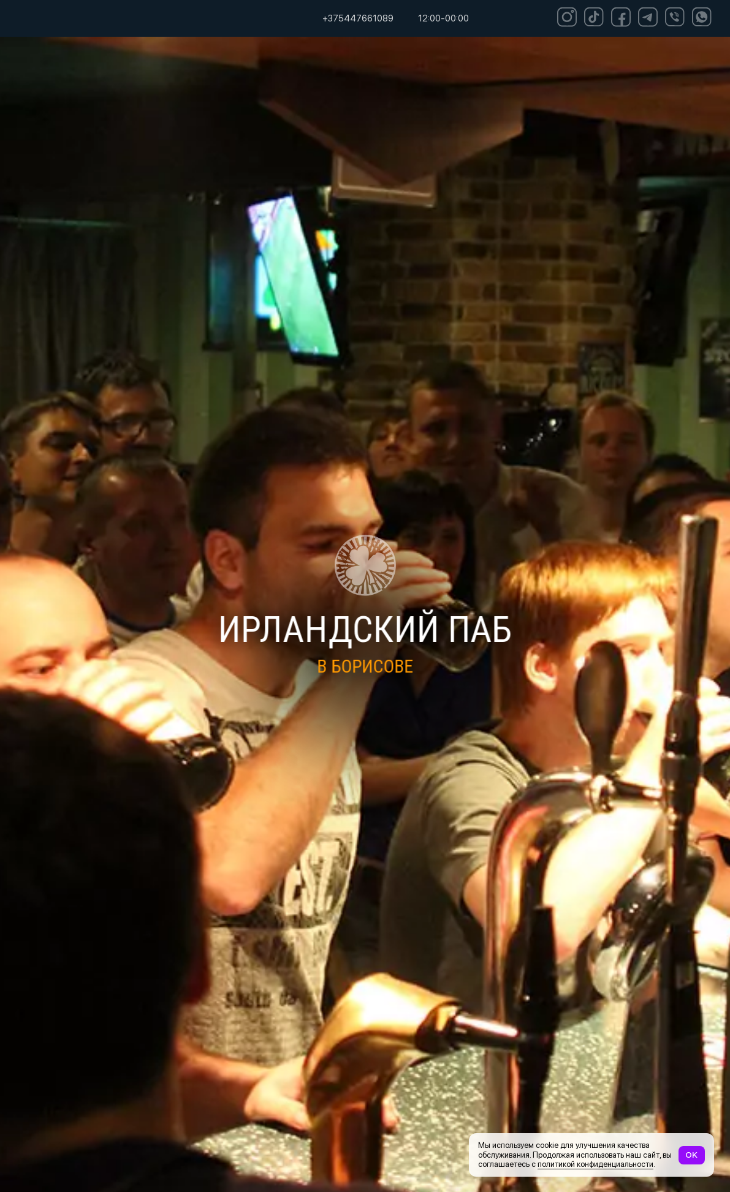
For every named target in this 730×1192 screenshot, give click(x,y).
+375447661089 (358, 18)
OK (691, 1155)
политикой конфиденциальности (595, 1164)
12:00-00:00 (443, 18)
